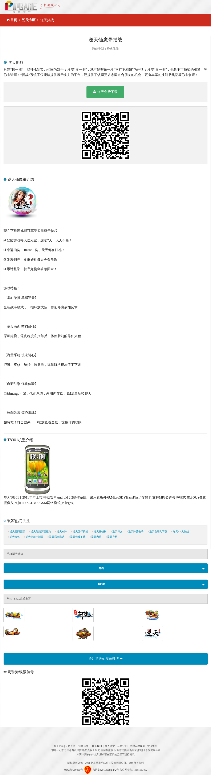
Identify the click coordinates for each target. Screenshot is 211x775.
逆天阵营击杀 (135, 531)
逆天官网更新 (16, 531)
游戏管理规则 (137, 746)
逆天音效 (14, 536)
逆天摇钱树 (99, 531)
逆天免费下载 (105, 92)
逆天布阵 (61, 531)
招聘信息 (83, 746)
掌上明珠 (59, 746)
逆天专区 (29, 20)
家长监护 (110, 746)
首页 (13, 20)
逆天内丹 (95, 536)
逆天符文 (116, 531)
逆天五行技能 (79, 531)
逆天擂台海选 (56, 536)
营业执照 (152, 746)
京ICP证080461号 (73, 769)
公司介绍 (70, 746)
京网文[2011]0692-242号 (106, 769)
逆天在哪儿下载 (157, 531)
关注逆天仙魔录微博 (105, 658)
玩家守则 (122, 746)
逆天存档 (111, 536)
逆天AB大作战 (180, 531)
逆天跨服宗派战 (33, 536)
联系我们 (97, 746)
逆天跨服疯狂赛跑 (40, 531)
